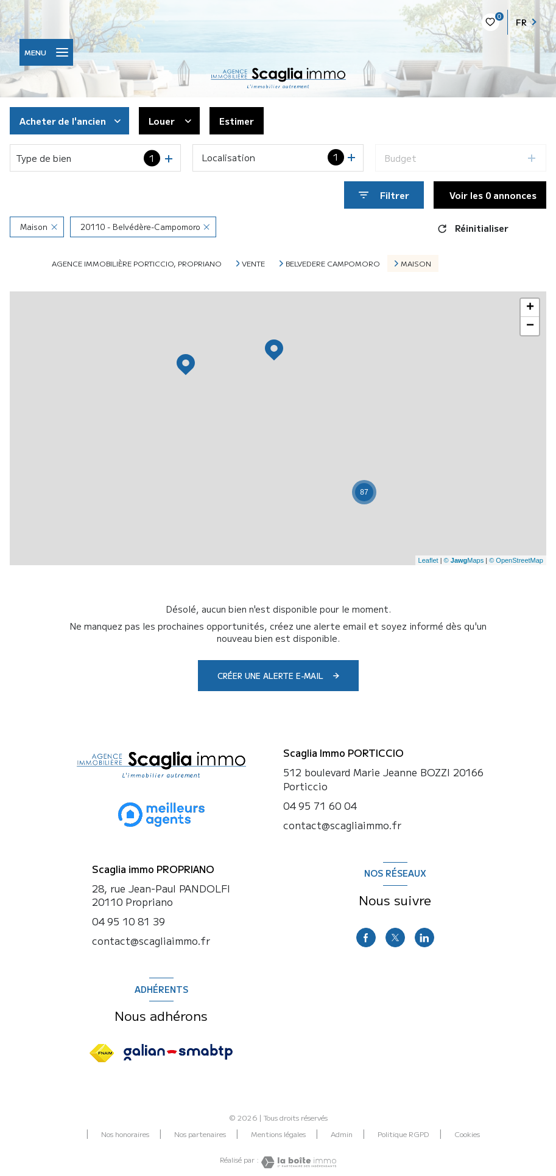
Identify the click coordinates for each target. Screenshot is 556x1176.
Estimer (236, 120)
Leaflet (428, 560)
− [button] (530, 326)
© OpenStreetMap (516, 560)
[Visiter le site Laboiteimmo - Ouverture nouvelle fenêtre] (298, 1162)
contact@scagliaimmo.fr (151, 940)
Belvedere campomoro (333, 263)
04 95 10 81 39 (128, 921)
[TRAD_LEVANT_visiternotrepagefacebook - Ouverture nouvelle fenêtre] (366, 937)
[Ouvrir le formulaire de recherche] (384, 195)
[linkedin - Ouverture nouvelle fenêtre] (424, 937)
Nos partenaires (200, 1134)
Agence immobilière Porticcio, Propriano (137, 263)
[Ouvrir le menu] (46, 52)
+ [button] (530, 308)
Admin (342, 1134)
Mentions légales (278, 1134)
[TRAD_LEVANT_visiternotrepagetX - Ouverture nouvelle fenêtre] (395, 937)
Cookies (467, 1134)
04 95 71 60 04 (319, 805)
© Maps (464, 560)
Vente (253, 263)
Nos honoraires (125, 1134)
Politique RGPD (403, 1134)
